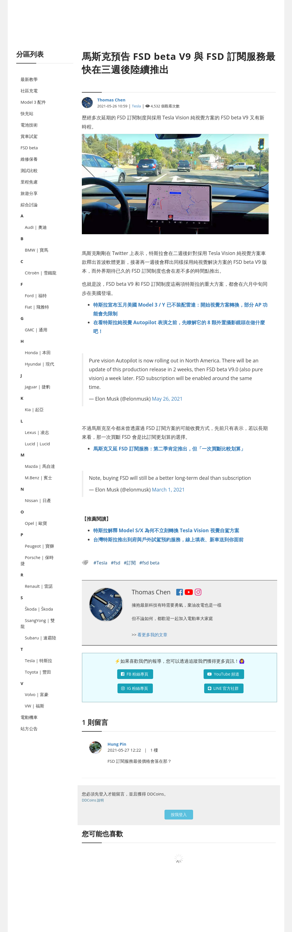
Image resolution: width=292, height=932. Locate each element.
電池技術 (29, 125)
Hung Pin (117, 744)
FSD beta (29, 147)
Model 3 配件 (33, 102)
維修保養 (29, 159)
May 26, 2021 (167, 398)
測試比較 (29, 170)
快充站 (27, 113)
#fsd (116, 563)
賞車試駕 (29, 136)
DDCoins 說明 (93, 800)
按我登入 (179, 814)
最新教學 (29, 79)
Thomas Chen (111, 100)
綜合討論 (29, 204)
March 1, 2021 (168, 489)
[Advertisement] (146, 31)
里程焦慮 (29, 182)
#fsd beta (149, 563)
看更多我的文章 (152, 634)
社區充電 (29, 90)
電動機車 (29, 717)
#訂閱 (130, 563)
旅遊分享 (29, 193)
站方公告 (29, 728)
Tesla (136, 106)
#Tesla (101, 563)
